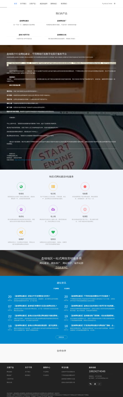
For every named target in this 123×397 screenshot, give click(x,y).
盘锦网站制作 (36, 362)
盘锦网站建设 (19, 21)
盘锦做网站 (16, 362)
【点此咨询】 (61, 237)
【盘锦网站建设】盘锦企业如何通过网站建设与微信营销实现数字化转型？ (37, 285)
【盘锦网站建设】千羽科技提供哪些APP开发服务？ (90, 265)
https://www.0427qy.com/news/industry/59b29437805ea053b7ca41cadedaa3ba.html (36, 148)
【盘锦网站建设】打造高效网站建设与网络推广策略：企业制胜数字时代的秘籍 (93, 295)
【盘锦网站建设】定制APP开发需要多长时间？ (32, 265)
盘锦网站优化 (43, 362)
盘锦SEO (57, 362)
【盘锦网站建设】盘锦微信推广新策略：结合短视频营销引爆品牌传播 (93, 285)
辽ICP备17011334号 (42, 366)
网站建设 (9, 341)
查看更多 (61, 306)
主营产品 (32, 3)
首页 (15, 3)
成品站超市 (43, 3)
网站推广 (9, 344)
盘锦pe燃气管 (47, 364)
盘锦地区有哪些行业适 (68, 348)
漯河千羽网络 (54, 364)
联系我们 (64, 3)
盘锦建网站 (22, 362)
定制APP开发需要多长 (68, 341)
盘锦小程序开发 (75, 21)
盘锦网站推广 (47, 21)
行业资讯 (46, 344)
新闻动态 (54, 3)
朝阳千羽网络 (16, 364)
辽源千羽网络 (77, 364)
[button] (114, 3)
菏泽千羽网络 (30, 364)
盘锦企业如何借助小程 (68, 352)
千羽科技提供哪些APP (68, 344)
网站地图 (50, 366)
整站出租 (9, 352)
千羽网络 (33, 366)
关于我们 (23, 3)
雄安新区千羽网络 (39, 364)
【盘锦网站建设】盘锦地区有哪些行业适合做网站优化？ (35, 275)
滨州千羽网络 (70, 364)
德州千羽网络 (23, 364)
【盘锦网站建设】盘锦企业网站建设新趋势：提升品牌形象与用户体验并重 (37, 295)
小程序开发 (10, 348)
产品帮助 (46, 341)
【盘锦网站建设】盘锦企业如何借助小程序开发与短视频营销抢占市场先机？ (93, 275)
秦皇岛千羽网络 (63, 364)
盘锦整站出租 (103, 21)
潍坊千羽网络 (84, 364)
